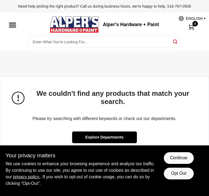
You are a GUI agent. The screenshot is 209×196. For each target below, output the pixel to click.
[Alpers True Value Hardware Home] (74, 24)
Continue (178, 157)
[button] (190, 18)
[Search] (176, 41)
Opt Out (178, 173)
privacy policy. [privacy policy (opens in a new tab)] (26, 176)
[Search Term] (104, 41)
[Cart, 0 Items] (191, 27)
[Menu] (12, 25)
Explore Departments (104, 137)
